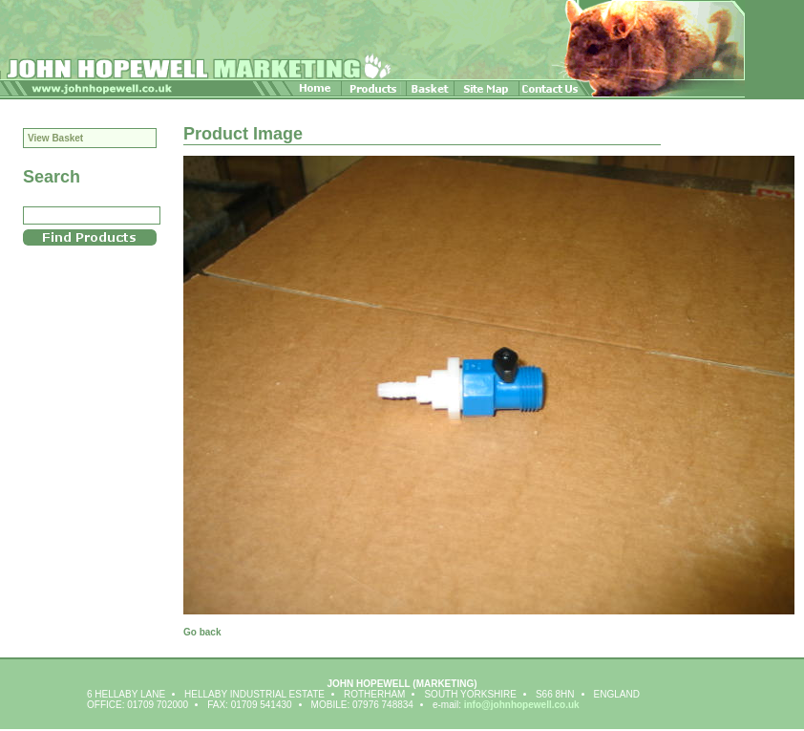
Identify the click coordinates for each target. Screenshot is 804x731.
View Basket (55, 138)
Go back (202, 632)
